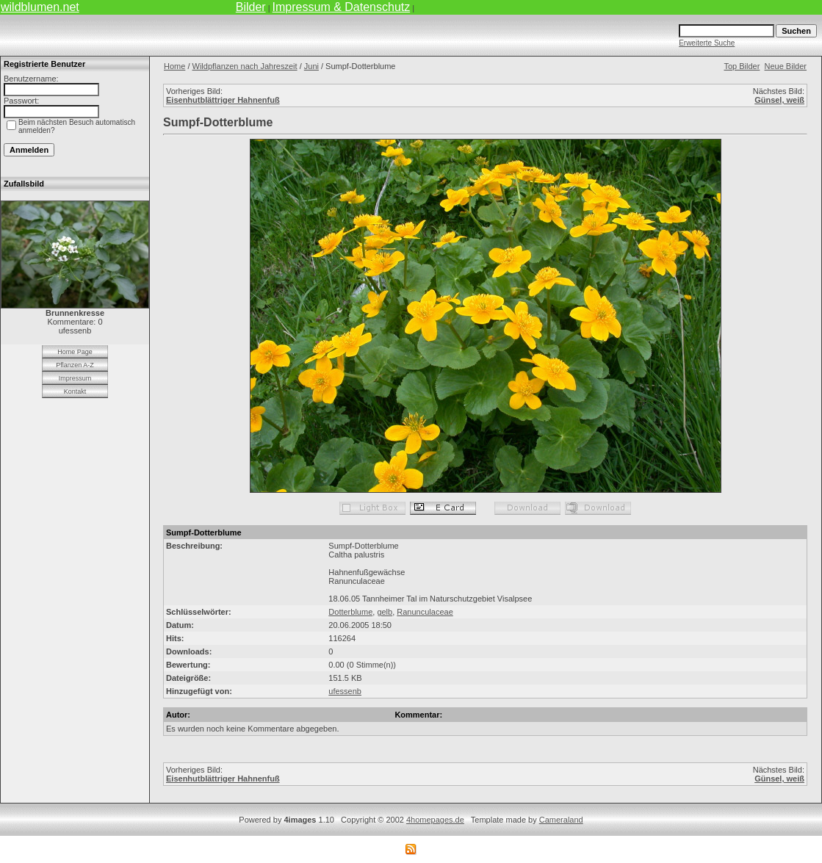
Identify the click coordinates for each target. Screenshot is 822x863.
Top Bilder (742, 66)
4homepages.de (435, 819)
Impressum (75, 378)
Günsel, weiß (779, 99)
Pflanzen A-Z (75, 365)
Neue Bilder (786, 66)
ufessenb (344, 691)
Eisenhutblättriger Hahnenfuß (223, 99)
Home (174, 66)
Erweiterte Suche (707, 43)
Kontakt (75, 391)
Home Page (75, 351)
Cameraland (561, 819)
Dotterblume (350, 611)
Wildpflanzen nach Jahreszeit (245, 66)
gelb (384, 611)
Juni (311, 66)
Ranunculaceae (425, 611)
